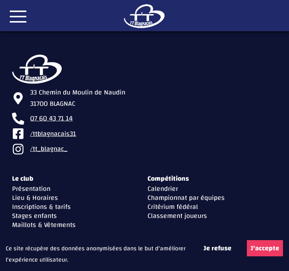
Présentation (31, 189)
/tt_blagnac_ (48, 149)
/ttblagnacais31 (53, 134)
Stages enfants (34, 216)
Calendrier (163, 189)
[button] (18, 17)
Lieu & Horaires (35, 198)
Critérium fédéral (173, 207)
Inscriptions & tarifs (41, 207)
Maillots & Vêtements (44, 225)
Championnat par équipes (186, 198)
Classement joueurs (177, 216)
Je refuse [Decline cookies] (217, 248)
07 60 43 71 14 (51, 118)
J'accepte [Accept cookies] (265, 248)
